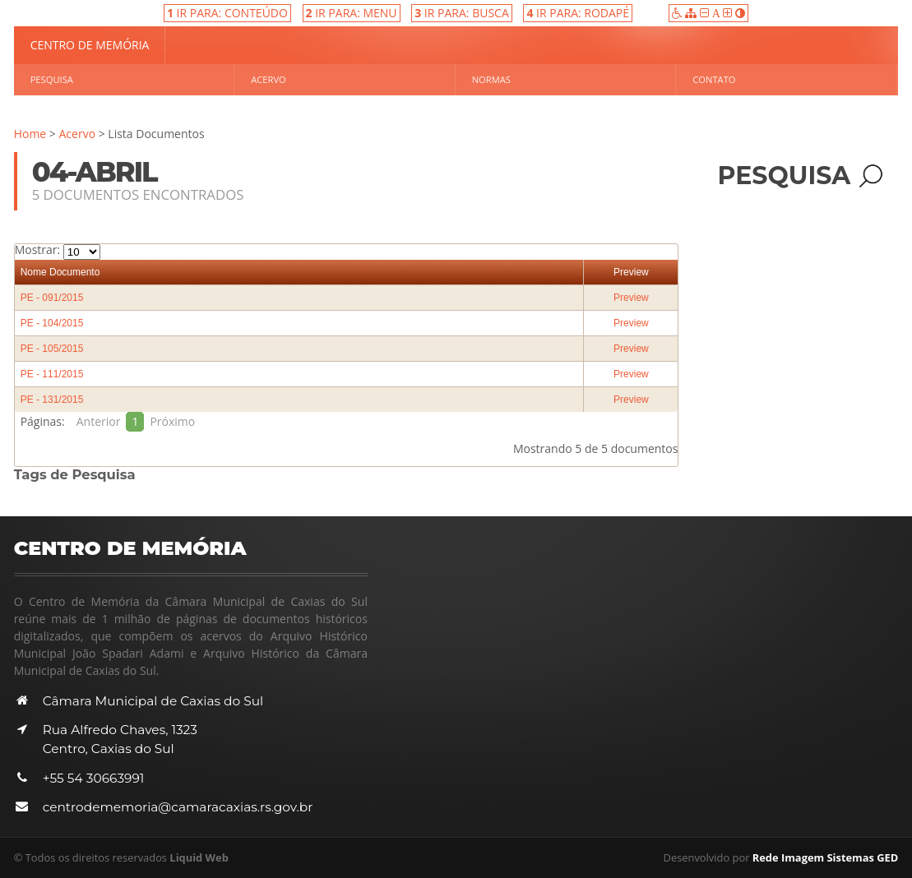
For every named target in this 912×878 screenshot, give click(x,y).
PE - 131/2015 (52, 399)
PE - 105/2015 (52, 348)
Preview (631, 272)
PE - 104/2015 (52, 323)
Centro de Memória (90, 45)
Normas (491, 79)
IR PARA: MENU (351, 13)
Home (30, 133)
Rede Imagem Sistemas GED (825, 857)
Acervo (268, 79)
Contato (713, 79)
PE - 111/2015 (52, 374)
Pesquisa (51, 79)
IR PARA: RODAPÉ (577, 13)
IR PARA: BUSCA (461, 13)
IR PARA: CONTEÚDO (227, 13)
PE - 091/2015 (52, 297)
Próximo (172, 421)
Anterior (98, 421)
